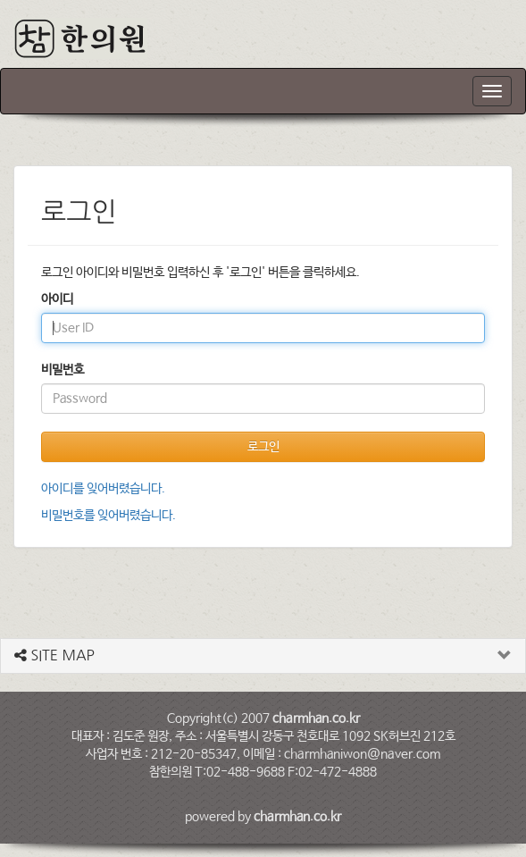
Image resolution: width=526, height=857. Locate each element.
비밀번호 (62, 370)
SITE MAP (54, 655)
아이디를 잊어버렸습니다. (103, 489)
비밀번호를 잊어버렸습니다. (108, 515)
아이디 (57, 299)
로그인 (263, 447)
